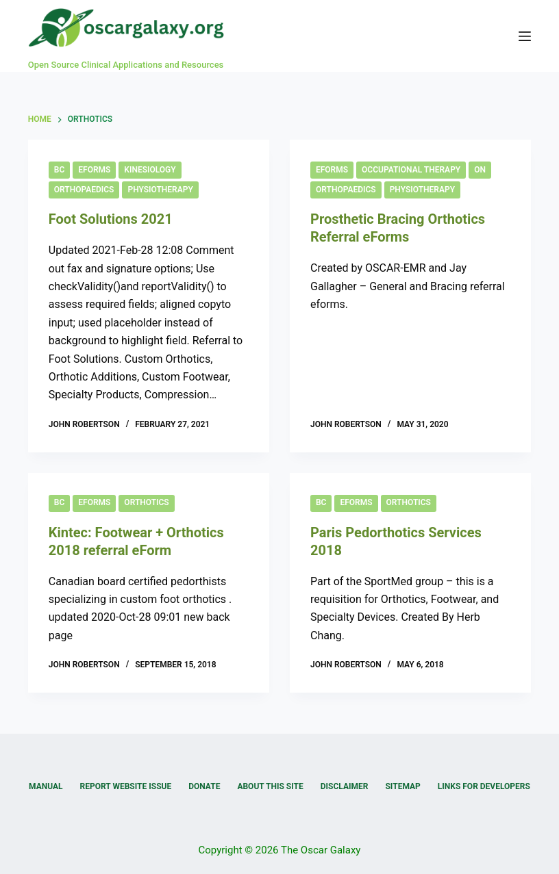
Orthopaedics (84, 189)
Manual (45, 786)
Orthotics (146, 502)
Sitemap (402, 786)
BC (59, 170)
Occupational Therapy (411, 170)
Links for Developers (484, 786)
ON (480, 170)
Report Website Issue (126, 786)
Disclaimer (345, 786)
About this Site (270, 786)
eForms (94, 170)
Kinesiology (149, 170)
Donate (204, 786)
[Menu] (525, 36)
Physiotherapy (159, 189)
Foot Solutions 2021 (111, 219)
